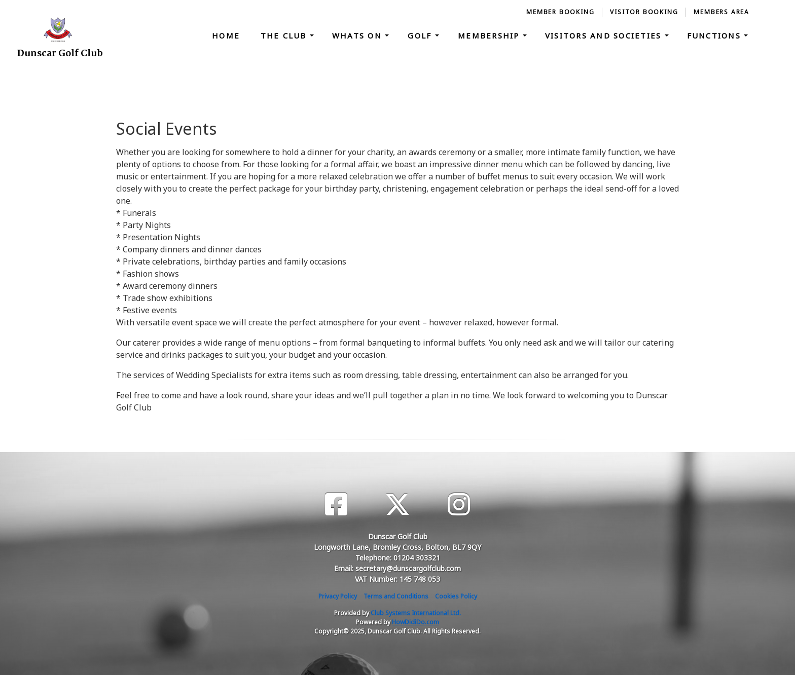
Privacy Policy (337, 596)
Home (226, 35)
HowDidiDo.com (415, 622)
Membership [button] (490, 35)
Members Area (721, 12)
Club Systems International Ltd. (416, 613)
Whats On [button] (358, 35)
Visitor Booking (644, 12)
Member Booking (560, 12)
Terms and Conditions (396, 596)
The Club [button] (285, 35)
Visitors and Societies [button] (605, 35)
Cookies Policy (456, 596)
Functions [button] (715, 35)
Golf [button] (421, 35)
